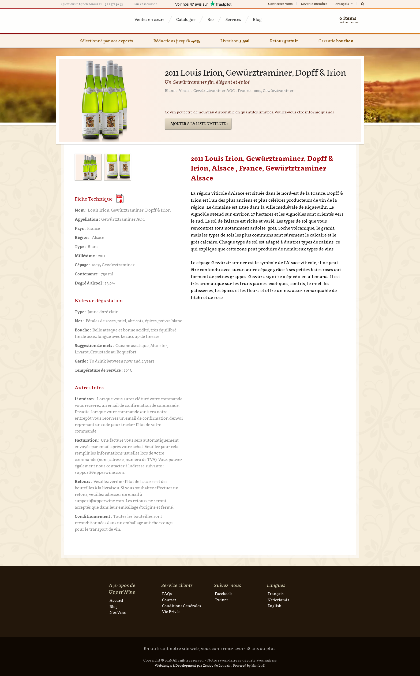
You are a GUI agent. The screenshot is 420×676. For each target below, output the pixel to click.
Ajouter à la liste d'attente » (199, 123)
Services (233, 19)
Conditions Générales (181, 605)
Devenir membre (314, 4)
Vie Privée (171, 611)
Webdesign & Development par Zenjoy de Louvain (193, 665)
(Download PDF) (119, 198)
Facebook (223, 593)
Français (344, 4)
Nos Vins (118, 612)
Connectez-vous (280, 4)
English (274, 605)
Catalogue (186, 19)
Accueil (116, 600)
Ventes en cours (149, 19)
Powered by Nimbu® (249, 665)
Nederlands (278, 599)
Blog (257, 19)
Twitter (221, 599)
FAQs (167, 593)
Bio (210, 19)
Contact (169, 599)
